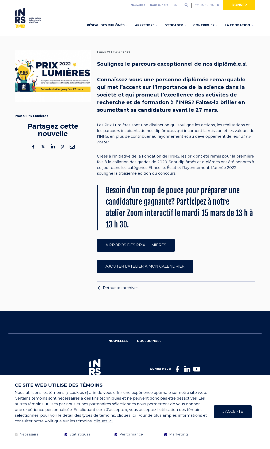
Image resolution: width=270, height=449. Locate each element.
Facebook (33, 153)
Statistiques (79, 434)
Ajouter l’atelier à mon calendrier (145, 273)
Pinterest (62, 153)
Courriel (72, 153)
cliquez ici (126, 415)
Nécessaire (29, 434)
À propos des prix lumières (135, 251)
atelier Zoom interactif (139, 220)
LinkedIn (53, 153)
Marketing (178, 434)
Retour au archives (121, 294)
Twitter (43, 153)
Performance (131, 434)
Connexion (205, 5)
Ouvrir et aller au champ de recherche (186, 5)
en (175, 5)
